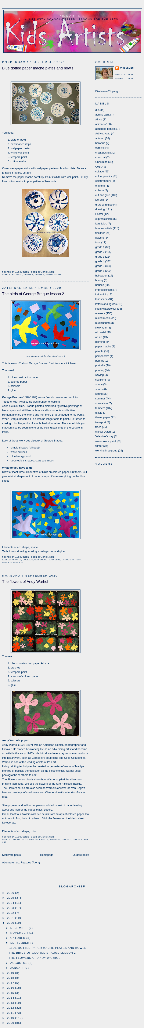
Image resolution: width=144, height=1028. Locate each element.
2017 (11, 982)
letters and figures (106, 304)
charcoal (100, 157)
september (20, 942)
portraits (100, 365)
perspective (102, 356)
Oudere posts (81, 854)
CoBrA (99, 166)
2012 (11, 1007)
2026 (11, 892)
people (99, 351)
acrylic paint (102, 114)
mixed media (103, 318)
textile (98, 412)
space (98, 384)
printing (99, 370)
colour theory (103, 180)
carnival (100, 147)
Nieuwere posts (11, 854)
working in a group (106, 450)
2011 (11, 1012)
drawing (100, 209)
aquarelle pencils (105, 128)
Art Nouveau (102, 133)
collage (28, 560)
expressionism (103, 218)
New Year (101, 327)
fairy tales (101, 223)
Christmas (101, 162)
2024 (11, 902)
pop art (99, 360)
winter (98, 445)
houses (99, 284)
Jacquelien (127, 68)
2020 (11, 922)
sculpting (100, 379)
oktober (18, 937)
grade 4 (39, 275)
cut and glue (52, 560)
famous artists (71, 560)
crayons (100, 185)
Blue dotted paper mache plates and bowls (37, 68)
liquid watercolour (105, 308)
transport (100, 422)
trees (98, 427)
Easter (99, 214)
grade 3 (28, 275)
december (19, 927)
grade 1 (99, 247)
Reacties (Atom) (30, 862)
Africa (98, 119)
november (19, 932)
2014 (11, 997)
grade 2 (99, 252)
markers (100, 313)
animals (16, 560)
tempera (100, 408)
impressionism (103, 289)
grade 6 (99, 270)
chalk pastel (102, 152)
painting (100, 341)
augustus (19, 963)
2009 (11, 1022)
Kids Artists (72, 15)
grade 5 (99, 266)
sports (99, 389)
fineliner (100, 232)
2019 (11, 972)
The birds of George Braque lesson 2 (33, 294)
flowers (55, 839)
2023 (11, 908)
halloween (101, 275)
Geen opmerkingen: (43, 272)
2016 (11, 987)
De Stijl (99, 199)
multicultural (102, 322)
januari (17, 967)
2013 (11, 1002)
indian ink (101, 294)
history (99, 280)
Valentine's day (104, 436)
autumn (99, 138)
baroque (100, 143)
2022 (11, 912)
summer (100, 398)
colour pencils (103, 176)
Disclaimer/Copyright (107, 91)
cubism (38, 560)
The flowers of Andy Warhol (25, 582)
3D (13, 275)
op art (98, 337)
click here (70, 363)
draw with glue (103, 204)
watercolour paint (105, 441)
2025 (11, 897)
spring (99, 393)
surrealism (101, 403)
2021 (11, 917)
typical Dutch (103, 431)
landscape (101, 299)
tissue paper (102, 417)
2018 (11, 977)
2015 (11, 992)
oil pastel (100, 332)
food (19, 275)
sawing (99, 375)
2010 (11, 1018)
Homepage (46, 854)
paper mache (53, 275)
